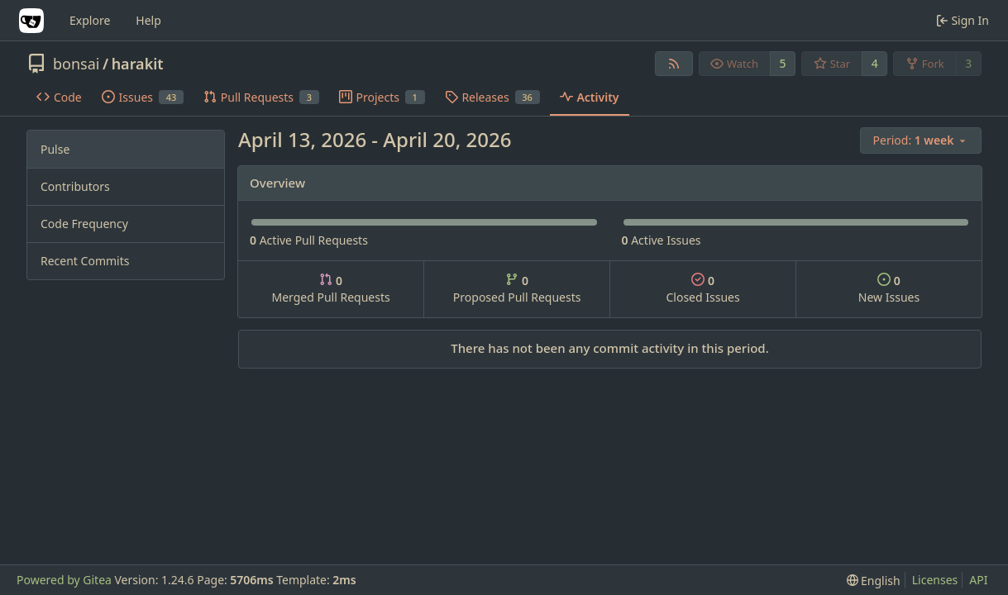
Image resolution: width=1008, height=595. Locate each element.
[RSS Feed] (674, 63)
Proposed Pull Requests (517, 289)
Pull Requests (261, 97)
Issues (143, 97)
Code (59, 97)
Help (148, 20)
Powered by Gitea (64, 580)
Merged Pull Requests (330, 289)
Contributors (75, 186)
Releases (492, 97)
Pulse (55, 149)
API (978, 580)
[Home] (31, 21)
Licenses (935, 580)
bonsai (76, 63)
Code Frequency (84, 223)
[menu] (921, 140)
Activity (589, 97)
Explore (89, 20)
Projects (382, 97)
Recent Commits (85, 261)
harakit (138, 63)
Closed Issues (702, 289)
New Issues (889, 289)
